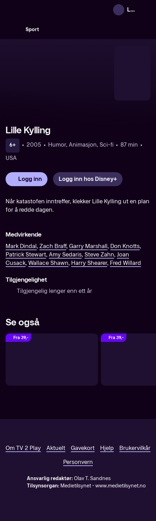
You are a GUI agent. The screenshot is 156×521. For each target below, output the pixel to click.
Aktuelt (55, 448)
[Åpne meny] (145, 10)
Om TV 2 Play (23, 448)
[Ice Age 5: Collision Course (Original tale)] (52, 359)
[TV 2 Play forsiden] (58, 10)
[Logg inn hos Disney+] (87, 179)
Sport (32, 30)
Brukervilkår (134, 448)
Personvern (78, 462)
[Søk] (13, 29)
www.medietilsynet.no (120, 486)
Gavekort (83, 448)
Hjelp (107, 448)
